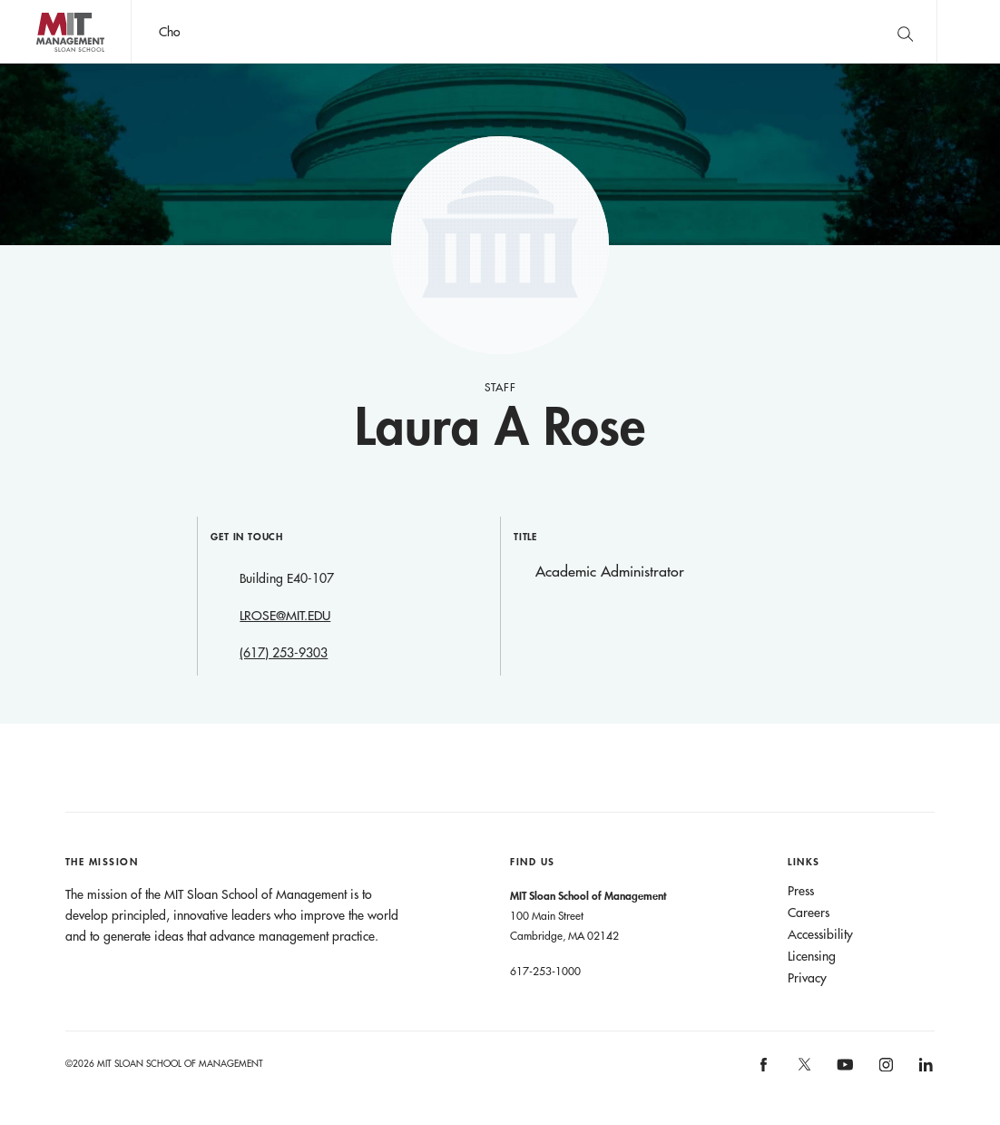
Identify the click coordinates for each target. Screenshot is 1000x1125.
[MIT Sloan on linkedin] (925, 1070)
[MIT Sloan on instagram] (884, 1070)
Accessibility (820, 934)
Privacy (807, 978)
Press (801, 891)
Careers (808, 912)
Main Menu (968, 31)
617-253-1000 (545, 970)
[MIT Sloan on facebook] (765, 1070)
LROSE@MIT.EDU (285, 615)
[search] (904, 31)
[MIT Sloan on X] (803, 1070)
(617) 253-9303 (284, 653)
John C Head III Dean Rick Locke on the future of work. (480, 32)
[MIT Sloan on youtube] (842, 1074)
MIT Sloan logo (46, 63)
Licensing (812, 956)
